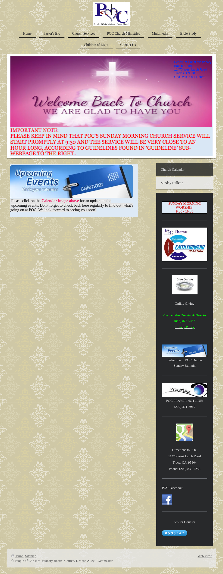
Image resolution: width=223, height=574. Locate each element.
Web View (205, 556)
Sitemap (30, 556)
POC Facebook (172, 488)
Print (17, 556)
